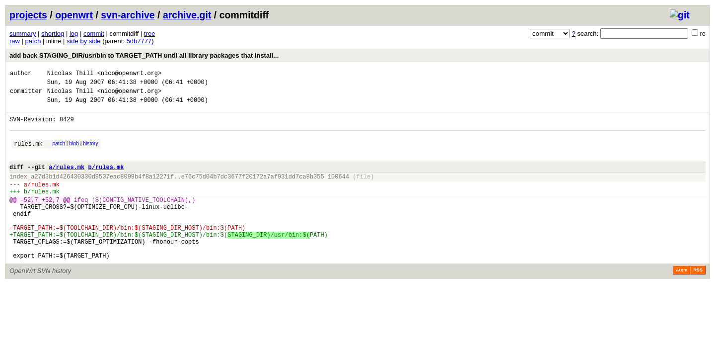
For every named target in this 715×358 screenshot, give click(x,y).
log (74, 33)
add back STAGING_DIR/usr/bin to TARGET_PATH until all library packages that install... (144, 55)
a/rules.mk (66, 180)
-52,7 (29, 219)
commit (93, 33)
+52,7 (51, 219)
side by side (84, 41)
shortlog (52, 33)
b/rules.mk (106, 180)
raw (14, 41)
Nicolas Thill (70, 74)
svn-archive (127, 14)
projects (28, 14)
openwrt (74, 14)
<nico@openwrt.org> (129, 74)
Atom (681, 301)
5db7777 (139, 41)
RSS (698, 301)
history (90, 152)
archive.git (187, 14)
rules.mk (28, 154)
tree (149, 33)
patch (33, 41)
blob (74, 152)
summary (22, 33)
